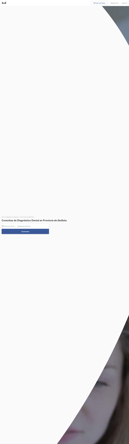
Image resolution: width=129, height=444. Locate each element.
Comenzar (25, 231)
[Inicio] (3, 3)
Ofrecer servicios (99, 3)
